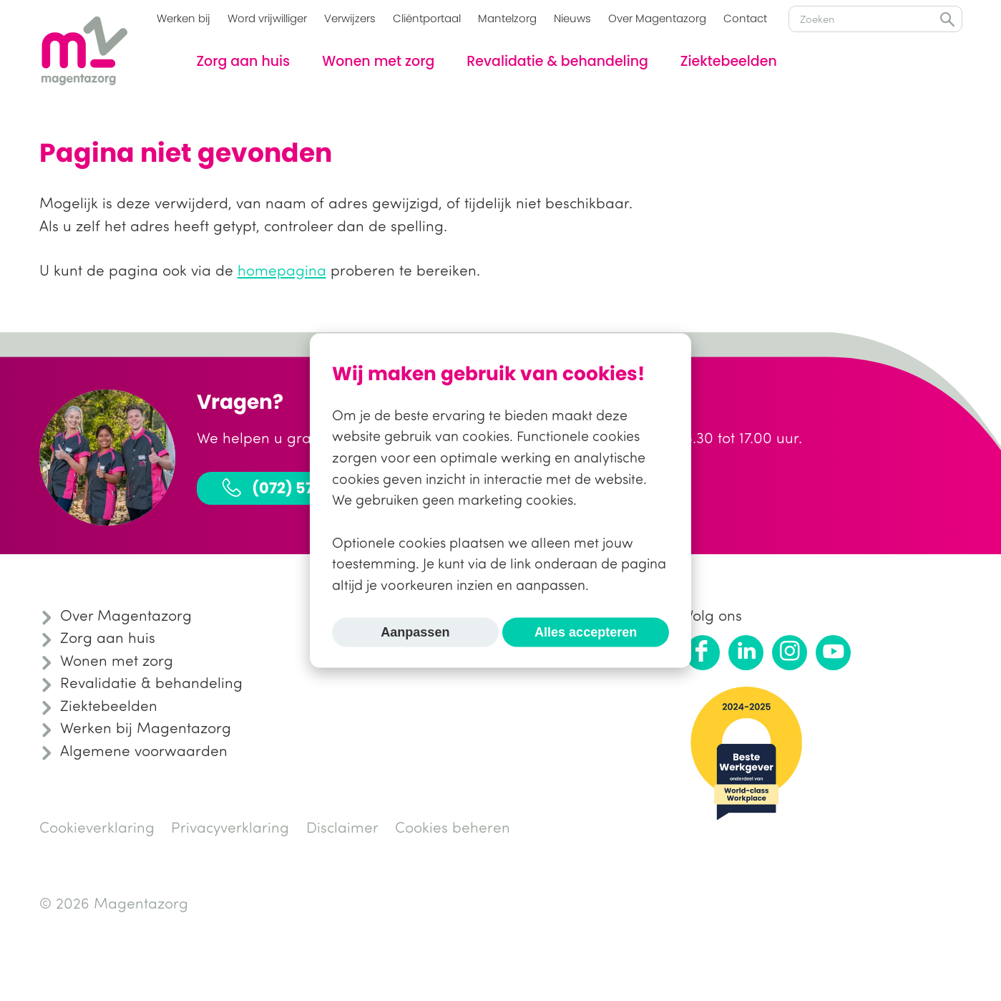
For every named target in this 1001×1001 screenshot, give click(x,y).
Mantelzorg (507, 18)
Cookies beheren (452, 827)
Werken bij (183, 18)
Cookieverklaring (97, 827)
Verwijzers (350, 18)
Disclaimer (342, 827)
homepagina (282, 270)
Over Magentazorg (657, 18)
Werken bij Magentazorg (145, 727)
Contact (745, 18)
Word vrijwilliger (267, 18)
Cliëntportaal (427, 18)
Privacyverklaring (230, 827)
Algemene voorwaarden (144, 750)
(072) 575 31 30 (290, 487)
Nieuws (572, 18)
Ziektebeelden (728, 61)
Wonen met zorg (378, 61)
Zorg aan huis (243, 61)
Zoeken (947, 19)
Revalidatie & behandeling (557, 61)
